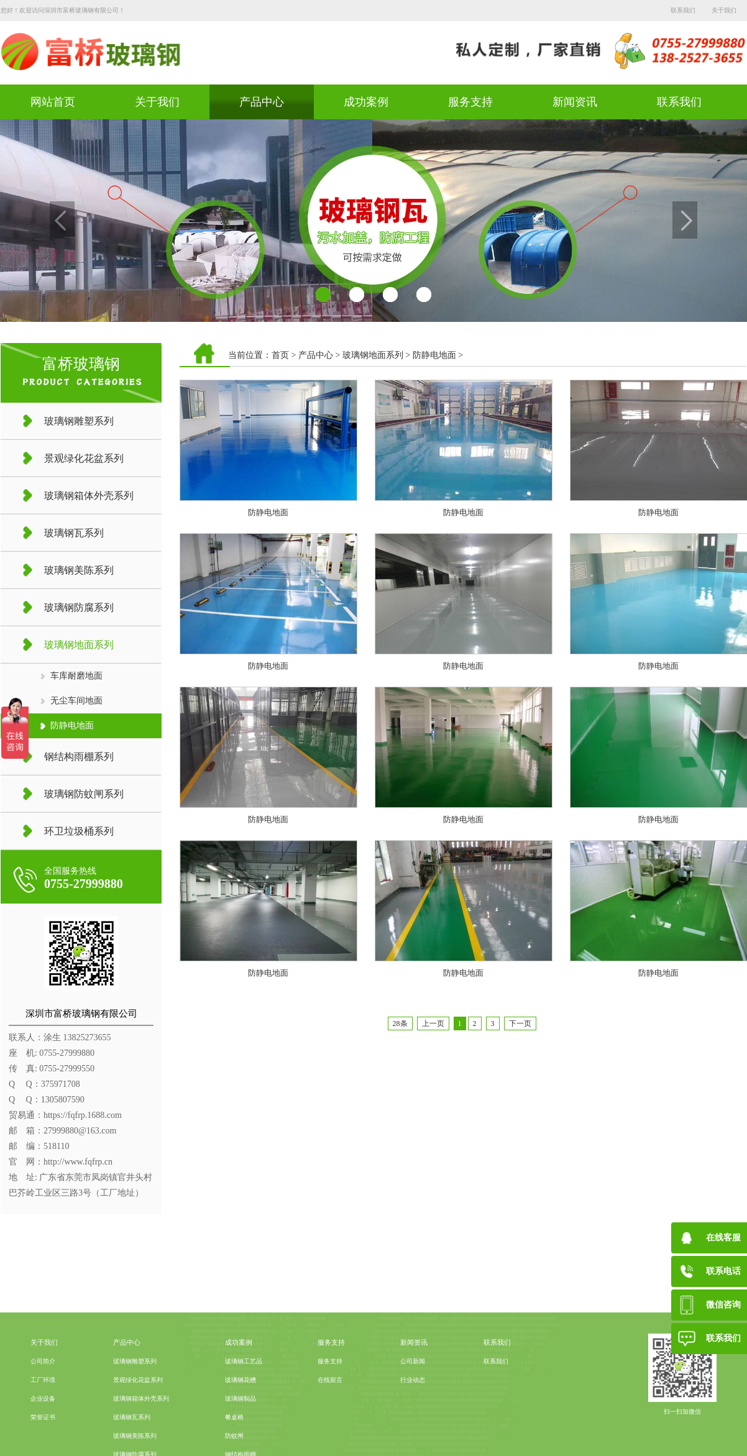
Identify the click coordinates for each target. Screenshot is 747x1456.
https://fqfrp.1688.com (83, 1115)
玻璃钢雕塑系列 (135, 1411)
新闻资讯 (574, 102)
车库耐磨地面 (76, 675)
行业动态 (412, 1430)
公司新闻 (412, 1411)
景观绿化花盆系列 (138, 1430)
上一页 (433, 1023)
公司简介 (42, 1411)
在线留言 (330, 1430)
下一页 (520, 1023)
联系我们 (683, 10)
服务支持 (470, 102)
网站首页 (52, 102)
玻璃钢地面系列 (372, 355)
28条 (400, 1023)
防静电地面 (72, 725)
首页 (280, 355)
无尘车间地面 (76, 700)
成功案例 (366, 102)
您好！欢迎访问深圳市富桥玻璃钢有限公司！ (63, 10)
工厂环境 (42, 1430)
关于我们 (724, 10)
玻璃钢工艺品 (243, 1411)
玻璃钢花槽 (240, 1430)
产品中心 (261, 102)
